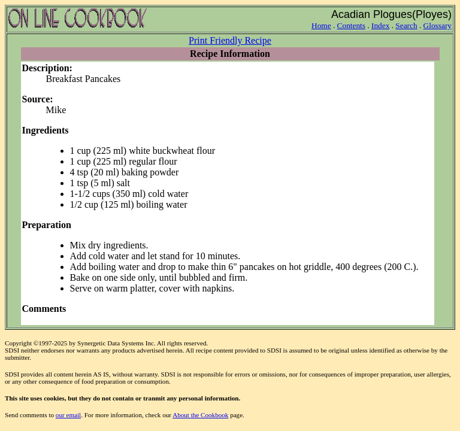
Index (380, 25)
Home (321, 25)
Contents (351, 25)
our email (68, 414)
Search (406, 25)
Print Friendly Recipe (230, 40)
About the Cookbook (200, 414)
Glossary (437, 25)
